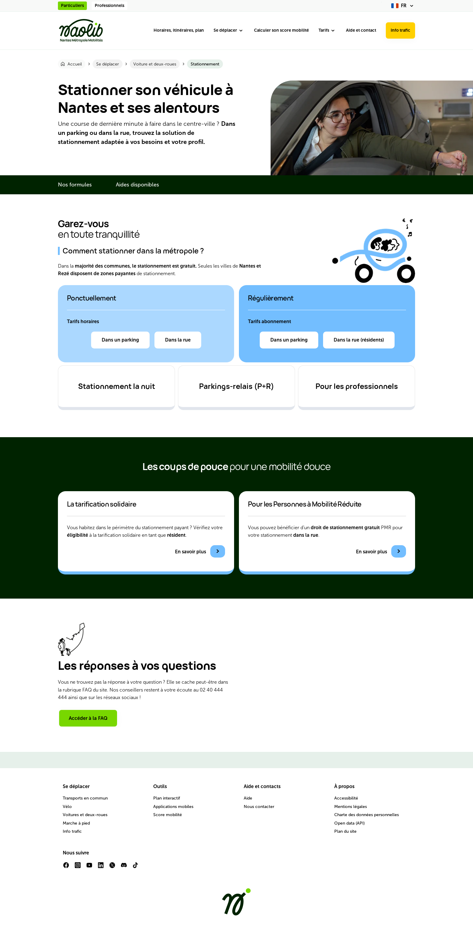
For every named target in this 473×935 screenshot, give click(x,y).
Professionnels (109, 5)
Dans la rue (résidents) (359, 340)
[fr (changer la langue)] (403, 5)
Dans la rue (178, 340)
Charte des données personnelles (366, 814)
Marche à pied (76, 823)
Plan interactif (166, 798)
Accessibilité (346, 798)
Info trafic (400, 30)
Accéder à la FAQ (88, 718)
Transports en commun (85, 798)
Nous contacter (259, 806)
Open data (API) (349, 823)
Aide (248, 798)
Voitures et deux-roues (85, 814)
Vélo (67, 806)
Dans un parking (120, 340)
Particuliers (72, 5)
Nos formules (75, 184)
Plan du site (345, 831)
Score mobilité (167, 814)
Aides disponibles (137, 184)
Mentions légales (350, 806)
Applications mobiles (173, 806)
